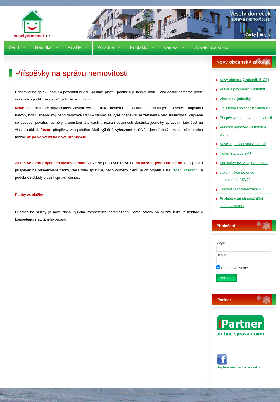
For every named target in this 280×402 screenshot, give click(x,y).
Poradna (105, 47)
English (266, 34)
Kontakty (138, 47)
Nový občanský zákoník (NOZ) (244, 80)
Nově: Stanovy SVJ (235, 153)
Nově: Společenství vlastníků (243, 144)
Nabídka (43, 47)
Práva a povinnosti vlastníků (242, 89)
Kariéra (170, 47)
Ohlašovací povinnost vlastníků (245, 108)
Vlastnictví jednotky (235, 99)
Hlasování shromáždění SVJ (242, 189)
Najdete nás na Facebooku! (238, 365)
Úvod (14, 47)
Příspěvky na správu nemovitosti (246, 118)
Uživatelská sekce (211, 47)
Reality (74, 47)
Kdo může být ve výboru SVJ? (244, 163)
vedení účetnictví (185, 170)
